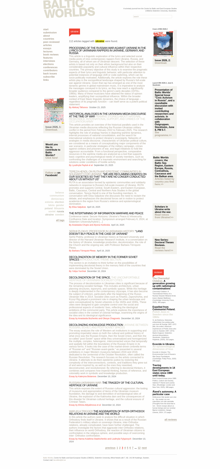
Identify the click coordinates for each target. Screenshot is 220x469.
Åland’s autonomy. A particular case (164, 393)
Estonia (49, 202)
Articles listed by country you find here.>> (164, 182)
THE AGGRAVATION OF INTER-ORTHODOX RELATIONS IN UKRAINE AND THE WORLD (107, 412)
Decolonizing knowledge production (108, 326)
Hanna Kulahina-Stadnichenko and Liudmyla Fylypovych (105, 439)
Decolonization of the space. (104, 279)
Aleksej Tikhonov (80, 107)
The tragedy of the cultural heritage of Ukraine (106, 384)
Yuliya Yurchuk (79, 271)
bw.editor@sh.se (59, 460)
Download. (52, 129)
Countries (48, 39)
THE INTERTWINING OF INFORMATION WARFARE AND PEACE (106, 213)
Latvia (51, 205)
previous (110, 448)
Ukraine (49, 214)
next (144, 448)
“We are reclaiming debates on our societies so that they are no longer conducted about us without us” (108, 175)
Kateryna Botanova (87, 376)
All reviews (171, 419)
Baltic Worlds (48, 458)
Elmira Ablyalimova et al (89, 405)
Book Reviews (51, 54)
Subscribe (49, 76)
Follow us (51, 172)
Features (48, 57)
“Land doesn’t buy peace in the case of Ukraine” (106, 232)
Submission (50, 32)
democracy (57, 199)
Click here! (52, 158)
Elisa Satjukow (79, 207)
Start (46, 29)
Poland (49, 208)
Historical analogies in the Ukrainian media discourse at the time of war (107, 117)
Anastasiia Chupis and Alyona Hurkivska (91, 225)
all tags (60, 220)
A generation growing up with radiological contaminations (164, 283)
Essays (47, 48)
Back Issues (50, 73)
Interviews (49, 61)
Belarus (59, 192)
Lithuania (59, 208)
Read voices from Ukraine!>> (164, 216)
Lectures (48, 51)
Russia (60, 211)
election (59, 202)
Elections (48, 64)
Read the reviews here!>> (164, 249)
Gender (60, 205)
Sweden (59, 214)
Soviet (51, 211)
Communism (57, 195)
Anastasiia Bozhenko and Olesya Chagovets (99, 318)
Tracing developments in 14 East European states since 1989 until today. (164, 370)
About (46, 35)
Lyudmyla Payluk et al (82, 165)
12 (139, 448)
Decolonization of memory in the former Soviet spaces (103, 258)
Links (46, 80)
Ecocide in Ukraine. (164, 347)
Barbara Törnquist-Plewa (84, 250)
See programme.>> (163, 133)
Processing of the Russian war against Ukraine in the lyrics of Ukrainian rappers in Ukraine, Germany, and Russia (107, 50)
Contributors (50, 70)
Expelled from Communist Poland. (164, 312)
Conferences (50, 67)
